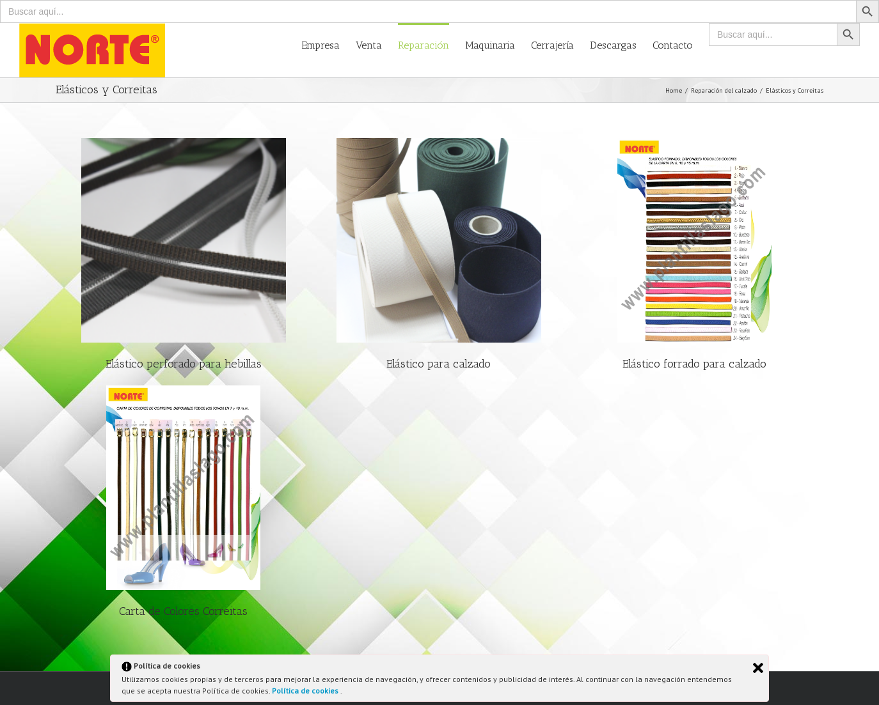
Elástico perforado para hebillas (184, 364)
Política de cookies (306, 690)
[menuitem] (328, 44)
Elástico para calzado (438, 364)
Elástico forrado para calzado (694, 364)
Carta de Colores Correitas (183, 611)
